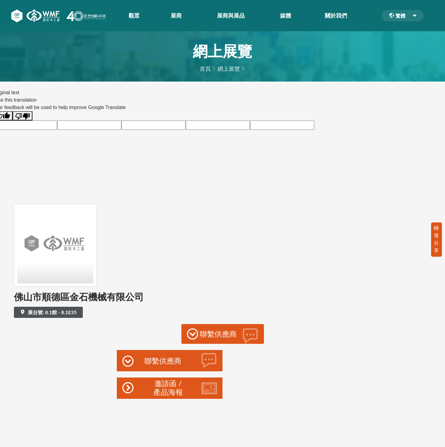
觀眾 (135, 15)
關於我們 (337, 15)
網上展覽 (229, 68)
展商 (177, 15)
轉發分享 (436, 239)
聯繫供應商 (222, 335)
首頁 (205, 68)
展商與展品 (232, 15)
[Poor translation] (22, 115)
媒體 (287, 15)
